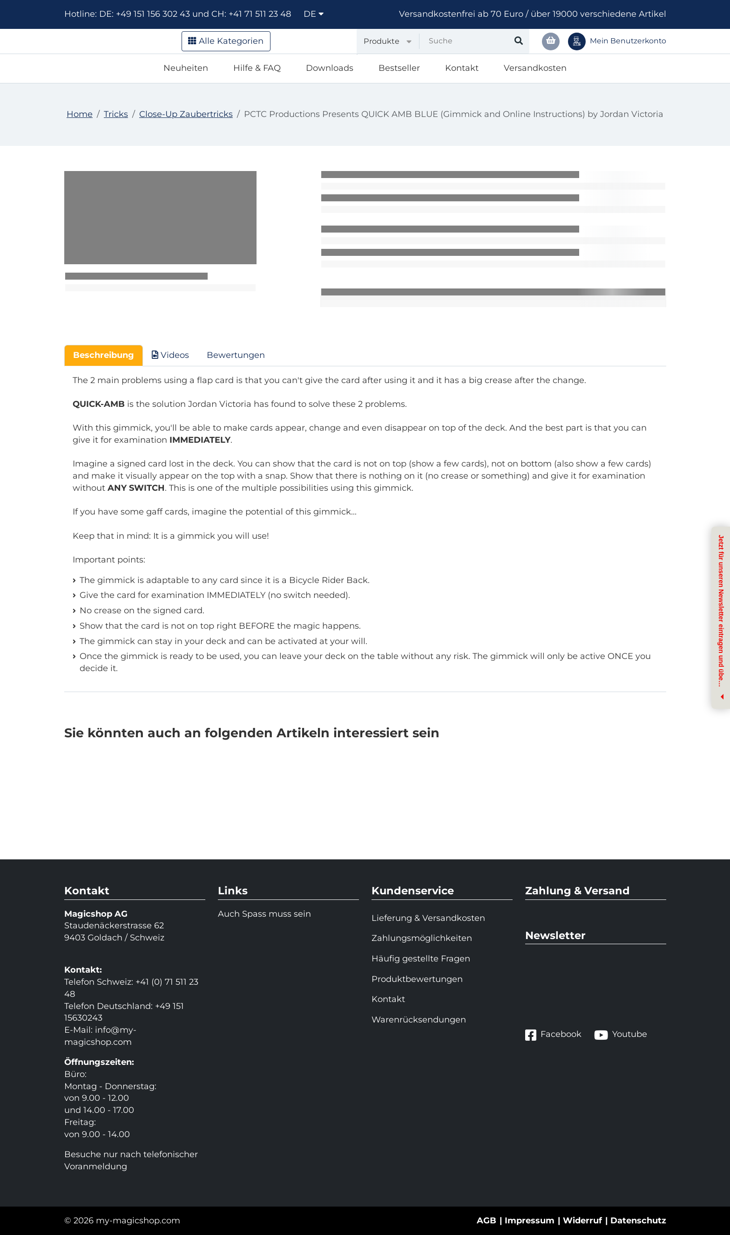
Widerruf (582, 1220)
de (314, 14)
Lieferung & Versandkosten (428, 918)
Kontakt (462, 68)
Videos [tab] (170, 355)
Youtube (620, 1035)
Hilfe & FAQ (257, 68)
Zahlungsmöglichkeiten (422, 938)
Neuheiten (185, 68)
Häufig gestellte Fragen (421, 959)
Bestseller (399, 68)
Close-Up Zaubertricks (186, 114)
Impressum (529, 1220)
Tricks (116, 114)
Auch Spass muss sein (264, 914)
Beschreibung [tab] (103, 355)
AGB (486, 1220)
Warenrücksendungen (419, 1020)
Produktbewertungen (417, 979)
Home (80, 114)
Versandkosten (535, 68)
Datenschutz (638, 1220)
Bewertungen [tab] (236, 355)
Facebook (553, 1035)
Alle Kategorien (226, 41)
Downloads (329, 68)
